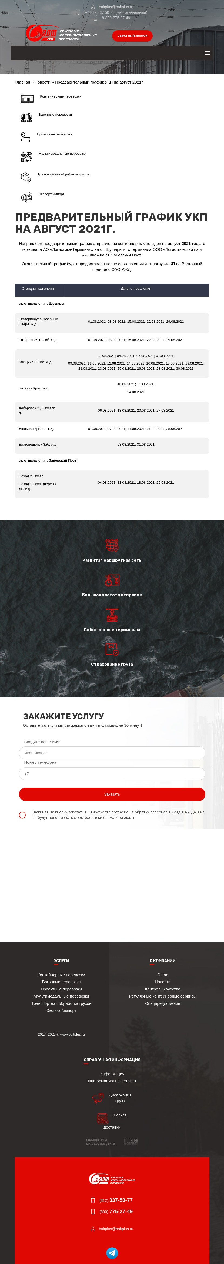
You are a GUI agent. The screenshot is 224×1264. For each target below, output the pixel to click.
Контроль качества (162, 989)
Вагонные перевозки (46, 117)
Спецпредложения (162, 1003)
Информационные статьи (112, 1081)
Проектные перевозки (47, 137)
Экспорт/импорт (43, 197)
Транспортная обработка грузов (55, 177)
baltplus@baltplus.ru (116, 7)
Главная (22, 82)
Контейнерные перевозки (51, 99)
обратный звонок (132, 36)
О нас (162, 974)
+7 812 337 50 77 (99, 12)
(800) (116, 1212)
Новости (42, 82)
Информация (112, 1074)
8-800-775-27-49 (116, 18)
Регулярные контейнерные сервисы (162, 996)
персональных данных (169, 812)
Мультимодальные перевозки (54, 157)
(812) (116, 1200)
